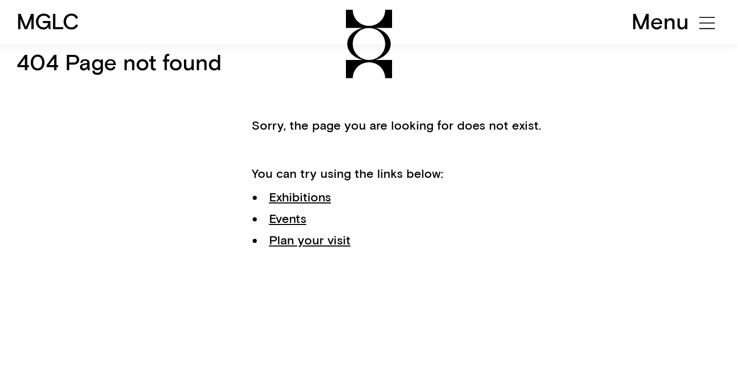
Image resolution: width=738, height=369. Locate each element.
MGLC (47, 21)
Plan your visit (310, 240)
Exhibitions (300, 197)
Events (287, 218)
